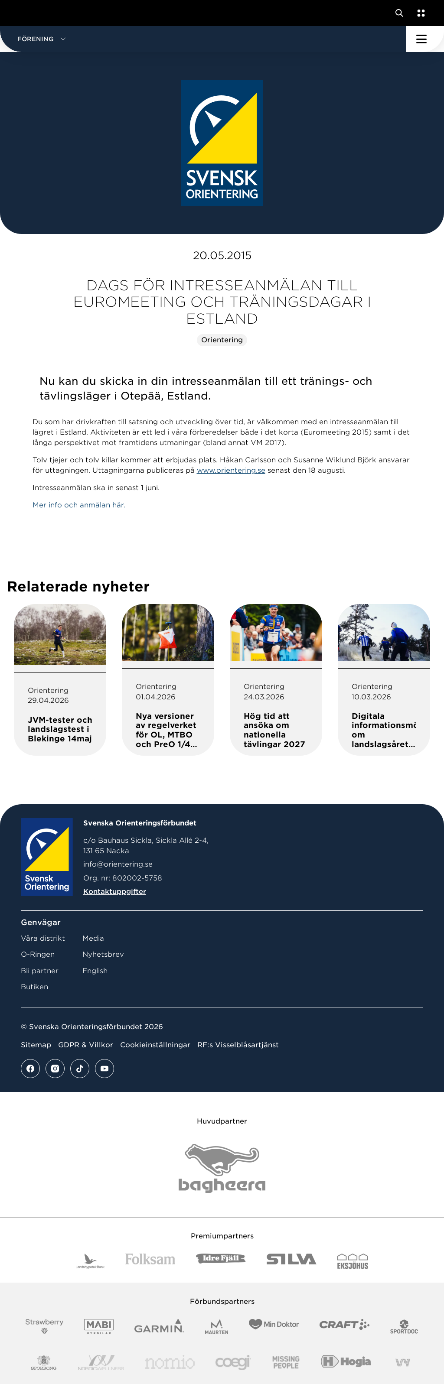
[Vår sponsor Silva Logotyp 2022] (292, 1261)
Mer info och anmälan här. (79, 505)
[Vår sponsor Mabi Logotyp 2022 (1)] (98, 1326)
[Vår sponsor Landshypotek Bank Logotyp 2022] (90, 1261)
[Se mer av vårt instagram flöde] (55, 1068)
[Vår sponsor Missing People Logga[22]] (286, 1362)
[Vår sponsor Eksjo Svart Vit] (352, 1261)
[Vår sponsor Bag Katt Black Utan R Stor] (222, 1168)
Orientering (222, 340)
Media (93, 938)
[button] (203, 39)
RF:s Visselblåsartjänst (238, 1045)
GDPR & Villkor (85, 1045)
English (95, 971)
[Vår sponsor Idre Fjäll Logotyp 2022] (221, 1261)
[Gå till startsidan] (23, 13)
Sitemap (36, 1045)
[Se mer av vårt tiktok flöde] (79, 1068)
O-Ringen (38, 954)
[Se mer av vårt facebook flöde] (30, 1068)
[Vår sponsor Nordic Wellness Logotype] (101, 1362)
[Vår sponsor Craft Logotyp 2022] (344, 1326)
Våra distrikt (43, 938)
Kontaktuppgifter (114, 891)
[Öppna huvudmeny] (425, 39)
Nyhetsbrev (103, 954)
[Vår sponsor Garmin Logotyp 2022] (159, 1326)
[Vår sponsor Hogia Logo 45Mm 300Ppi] (346, 1362)
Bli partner (40, 971)
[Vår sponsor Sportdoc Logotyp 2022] (404, 1326)
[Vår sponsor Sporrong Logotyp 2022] (43, 1362)
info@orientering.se (118, 864)
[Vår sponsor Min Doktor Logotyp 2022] (274, 1326)
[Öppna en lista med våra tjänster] (419, 13)
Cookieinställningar (155, 1045)
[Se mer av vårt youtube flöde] (104, 1068)
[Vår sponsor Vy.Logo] (403, 1362)
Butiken (34, 987)
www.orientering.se (231, 470)
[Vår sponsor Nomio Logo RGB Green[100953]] (170, 1362)
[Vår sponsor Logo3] (233, 1362)
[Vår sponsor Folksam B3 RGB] (150, 1261)
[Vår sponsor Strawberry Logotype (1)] (45, 1326)
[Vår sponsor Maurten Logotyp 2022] (217, 1326)
